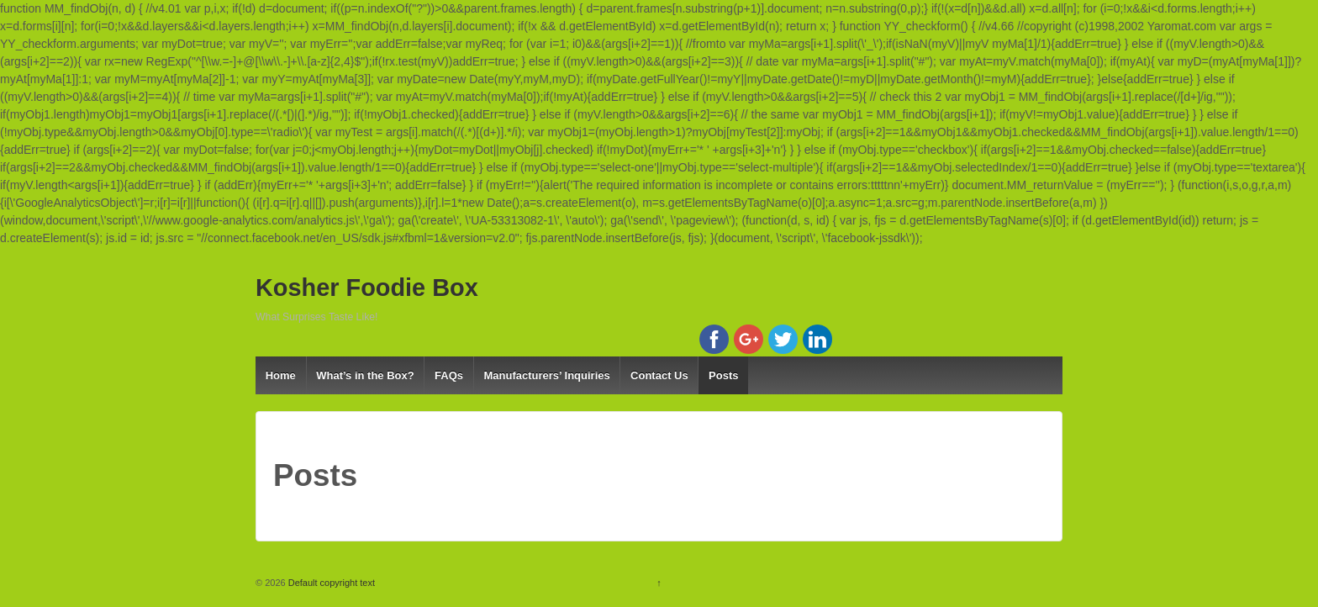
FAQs (449, 375)
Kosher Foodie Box (367, 287)
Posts (723, 375)
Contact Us (659, 375)
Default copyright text (330, 583)
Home (281, 375)
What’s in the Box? (365, 375)
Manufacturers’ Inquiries (546, 375)
